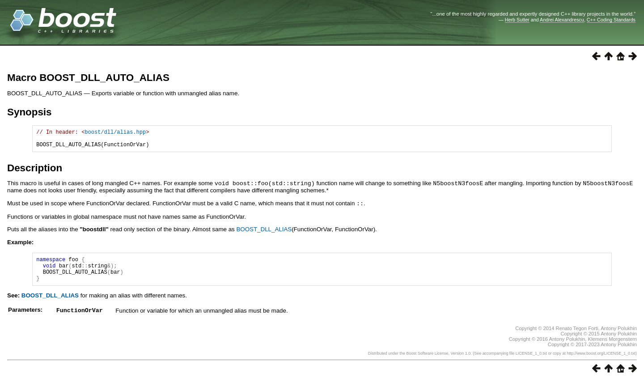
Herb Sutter (517, 19)
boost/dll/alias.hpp (115, 133)
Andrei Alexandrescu (562, 19)
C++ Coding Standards (611, 19)
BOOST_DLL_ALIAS (264, 232)
